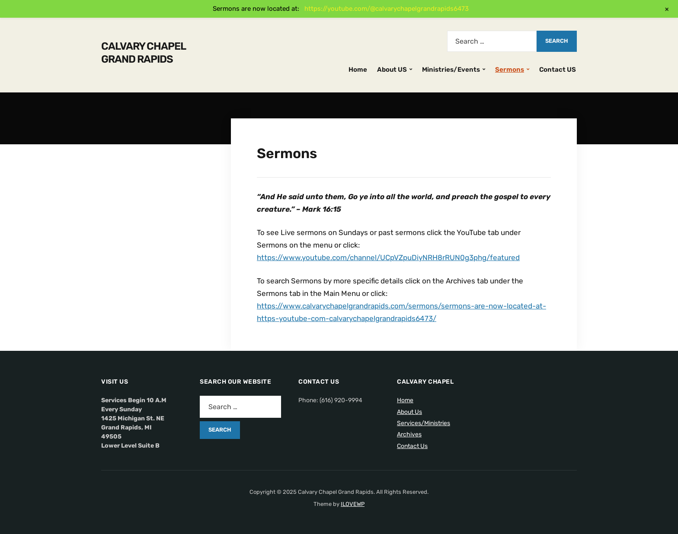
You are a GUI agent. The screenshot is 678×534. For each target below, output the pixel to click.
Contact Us (412, 446)
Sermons (509, 69)
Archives (409, 434)
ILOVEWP (353, 504)
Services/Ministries (423, 423)
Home (358, 69)
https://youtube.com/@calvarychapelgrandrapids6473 (386, 9)
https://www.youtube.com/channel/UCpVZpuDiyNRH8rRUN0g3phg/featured (388, 257)
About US (392, 69)
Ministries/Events (451, 69)
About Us (409, 412)
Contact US (557, 69)
